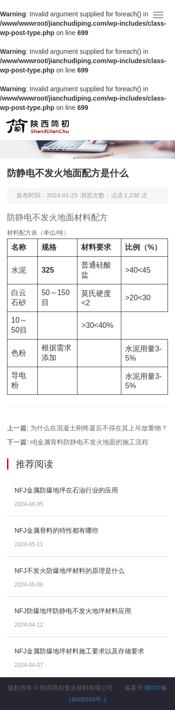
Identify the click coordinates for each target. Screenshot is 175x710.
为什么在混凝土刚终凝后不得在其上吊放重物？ (99, 428)
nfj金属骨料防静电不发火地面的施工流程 (89, 442)
